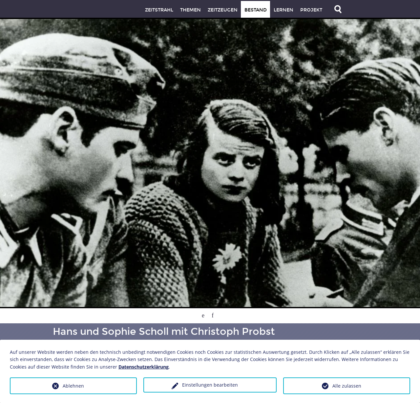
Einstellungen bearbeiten (210, 385)
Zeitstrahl (159, 10)
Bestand (255, 10)
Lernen (283, 10)
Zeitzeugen (223, 10)
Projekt (311, 10)
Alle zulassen (346, 386)
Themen (190, 10)
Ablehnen (73, 386)
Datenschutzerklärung (143, 367)
